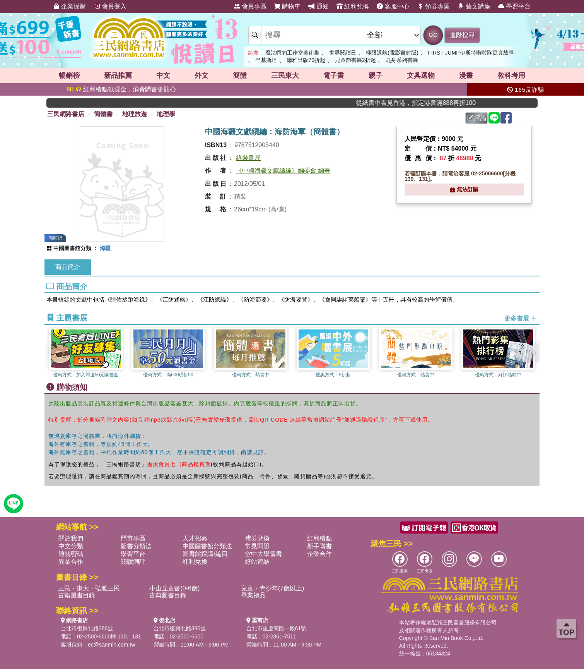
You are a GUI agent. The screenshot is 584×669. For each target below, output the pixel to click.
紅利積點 (319, 538)
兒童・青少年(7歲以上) (272, 588)
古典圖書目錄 (167, 595)
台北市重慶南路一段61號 (276, 628)
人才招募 (195, 538)
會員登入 (110, 6)
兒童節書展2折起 (355, 60)
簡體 (240, 75)
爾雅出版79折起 (306, 60)
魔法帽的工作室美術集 (292, 53)
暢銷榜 (69, 75)
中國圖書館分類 (72, 248)
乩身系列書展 (402, 60)
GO (433, 34)
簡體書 (103, 114)
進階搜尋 (462, 35)
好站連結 (257, 561)
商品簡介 (67, 267)
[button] (534, 352)
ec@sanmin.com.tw (111, 645)
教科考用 (511, 75)
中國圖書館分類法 (207, 546)
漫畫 (466, 75)
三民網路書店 (65, 114)
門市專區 (133, 538)
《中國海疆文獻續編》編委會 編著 (283, 170)
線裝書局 (248, 157)
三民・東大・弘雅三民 (89, 588)
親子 (376, 75)
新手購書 (319, 546)
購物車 (287, 6)
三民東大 (285, 75)
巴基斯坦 (266, 60)
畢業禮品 (253, 595)
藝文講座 (474, 6)
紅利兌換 (352, 6)
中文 (163, 75)
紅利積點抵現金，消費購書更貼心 (121, 89)
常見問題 (257, 546)
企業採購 (69, 6)
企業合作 (319, 554)
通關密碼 (70, 554)
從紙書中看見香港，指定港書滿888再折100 (427, 102)
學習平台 (514, 6)
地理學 (166, 114)
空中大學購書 (263, 554)
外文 (201, 75)
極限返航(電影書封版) (392, 53)
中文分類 (70, 546)
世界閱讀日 (342, 53)
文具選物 (421, 75)
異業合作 (70, 561)
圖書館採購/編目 (205, 554)
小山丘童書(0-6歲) (174, 588)
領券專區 (433, 6)
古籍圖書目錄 (76, 595)
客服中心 (393, 6)
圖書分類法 (136, 546)
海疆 (105, 248)
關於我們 (70, 538)
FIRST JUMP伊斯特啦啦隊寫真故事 (471, 53)
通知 (318, 6)
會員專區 (250, 6)
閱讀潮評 (133, 561)
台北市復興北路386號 (87, 628)
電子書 (333, 75)
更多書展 (520, 318)
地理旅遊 (134, 114)
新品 (118, 75)
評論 (477, 118)
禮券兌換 (257, 538)
